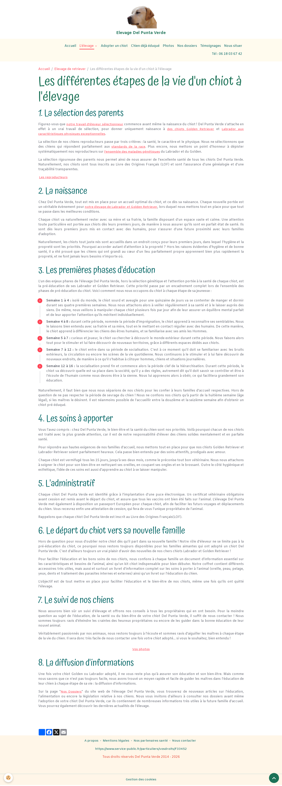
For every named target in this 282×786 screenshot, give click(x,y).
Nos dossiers (187, 47)
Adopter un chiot (114, 47)
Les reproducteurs (53, 178)
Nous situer (233, 47)
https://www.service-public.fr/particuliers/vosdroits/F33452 (141, 750)
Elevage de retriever (70, 70)
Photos (168, 47)
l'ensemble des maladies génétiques (132, 153)
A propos (91, 742)
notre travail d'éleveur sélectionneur (94, 125)
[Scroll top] (274, 778)
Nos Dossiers (71, 693)
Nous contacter (185, 742)
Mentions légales (116, 742)
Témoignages (210, 47)
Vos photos (141, 650)
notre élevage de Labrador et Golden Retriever (121, 208)
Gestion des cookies (141, 780)
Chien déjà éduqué (145, 47)
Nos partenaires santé (151, 742)
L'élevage (86, 47)
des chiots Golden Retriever (190, 130)
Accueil (70, 47)
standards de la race (128, 148)
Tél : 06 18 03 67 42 (227, 55)
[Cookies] (8, 777)
